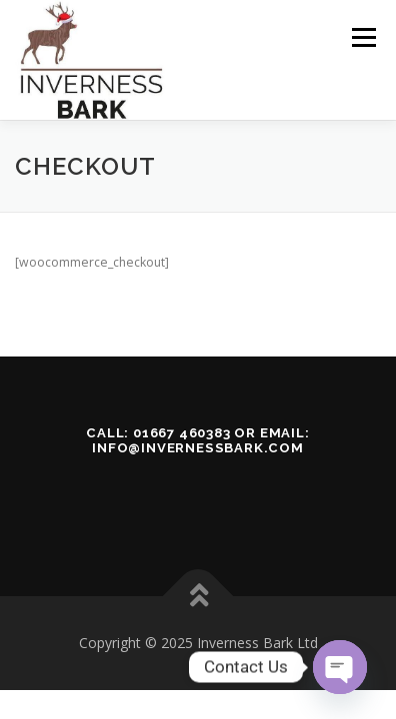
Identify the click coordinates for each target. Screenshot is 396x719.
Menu (362, 37)
